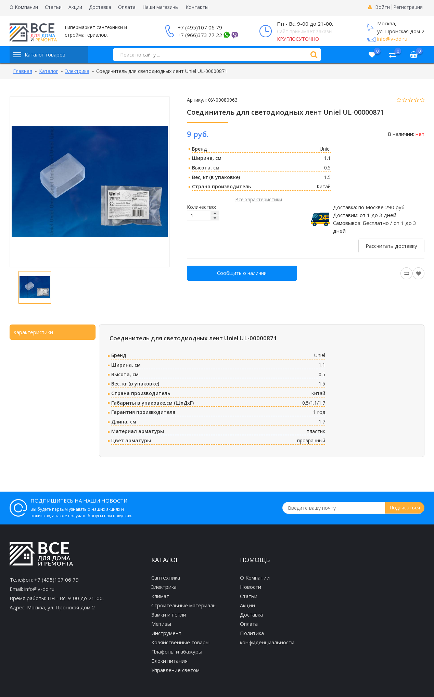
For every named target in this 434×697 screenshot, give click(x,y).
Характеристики (33, 332)
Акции (75, 7)
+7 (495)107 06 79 (200, 27)
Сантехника (165, 577)
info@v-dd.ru (392, 38)
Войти (382, 7)
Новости (250, 586)
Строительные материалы (184, 605)
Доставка (100, 7)
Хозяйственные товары (180, 642)
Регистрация (408, 7)
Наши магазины (160, 7)
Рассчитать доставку (391, 245)
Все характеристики (258, 199)
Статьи (53, 7)
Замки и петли (168, 614)
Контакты (197, 7)
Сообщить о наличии (242, 273)
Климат (160, 596)
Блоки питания (169, 660)
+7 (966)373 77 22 (200, 34)
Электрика (164, 586)
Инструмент (166, 633)
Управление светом (175, 670)
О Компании (24, 7)
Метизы (161, 623)
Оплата (127, 7)
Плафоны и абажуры (176, 651)
